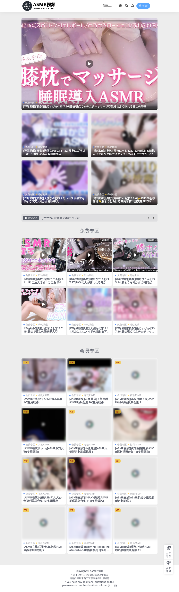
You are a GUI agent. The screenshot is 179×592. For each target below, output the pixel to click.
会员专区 (89, 350)
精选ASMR (89, 395)
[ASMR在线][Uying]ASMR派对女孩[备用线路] (43, 449)
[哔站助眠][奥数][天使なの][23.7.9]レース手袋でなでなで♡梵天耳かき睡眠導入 (54, 199)
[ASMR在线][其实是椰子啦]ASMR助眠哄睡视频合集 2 (134, 400)
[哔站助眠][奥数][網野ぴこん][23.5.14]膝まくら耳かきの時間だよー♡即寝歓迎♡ (135, 282)
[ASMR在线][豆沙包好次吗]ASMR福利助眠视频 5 (43, 548)
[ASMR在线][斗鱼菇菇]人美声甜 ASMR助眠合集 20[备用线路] (88, 400)
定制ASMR (135, 493)
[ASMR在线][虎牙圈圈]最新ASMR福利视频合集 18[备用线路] (134, 449)
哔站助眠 (42, 102)
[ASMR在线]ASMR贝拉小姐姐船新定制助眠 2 (134, 499)
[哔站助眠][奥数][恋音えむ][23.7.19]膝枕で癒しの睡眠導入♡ (43, 329)
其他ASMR (43, 444)
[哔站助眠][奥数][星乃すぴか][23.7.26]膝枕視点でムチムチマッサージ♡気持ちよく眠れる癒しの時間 (84, 106)
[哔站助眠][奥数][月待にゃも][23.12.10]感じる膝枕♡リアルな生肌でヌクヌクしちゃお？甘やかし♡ (124, 152)
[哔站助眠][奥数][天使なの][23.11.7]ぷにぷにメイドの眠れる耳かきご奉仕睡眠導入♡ (89, 331)
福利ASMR (43, 395)
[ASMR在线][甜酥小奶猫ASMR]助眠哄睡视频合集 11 (134, 548)
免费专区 (30, 102)
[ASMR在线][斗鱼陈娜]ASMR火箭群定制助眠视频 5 (88, 449)
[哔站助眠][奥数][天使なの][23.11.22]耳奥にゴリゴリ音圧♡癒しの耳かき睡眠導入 (54, 152)
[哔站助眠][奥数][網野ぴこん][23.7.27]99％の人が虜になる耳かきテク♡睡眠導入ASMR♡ (89, 282)
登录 (143, 6)
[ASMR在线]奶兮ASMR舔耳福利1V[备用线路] (42, 400)
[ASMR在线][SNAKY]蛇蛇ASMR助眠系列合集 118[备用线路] (88, 499)
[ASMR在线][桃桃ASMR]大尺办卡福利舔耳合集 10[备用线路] (42, 499)
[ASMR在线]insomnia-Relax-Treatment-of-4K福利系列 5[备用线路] (89, 550)
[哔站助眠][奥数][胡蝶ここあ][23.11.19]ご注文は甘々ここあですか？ (43, 282)
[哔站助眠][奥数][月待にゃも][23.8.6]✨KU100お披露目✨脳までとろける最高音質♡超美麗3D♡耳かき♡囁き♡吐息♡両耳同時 (124, 201)
